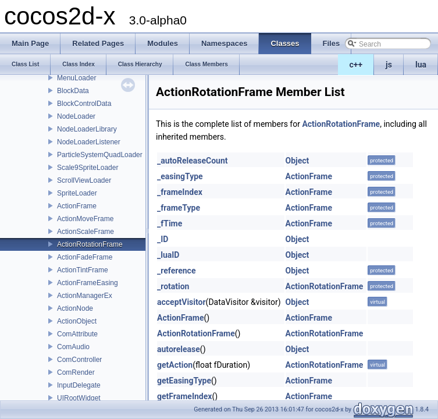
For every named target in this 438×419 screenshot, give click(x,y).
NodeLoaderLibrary (87, 129)
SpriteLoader (77, 193)
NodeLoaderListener (88, 142)
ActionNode (75, 308)
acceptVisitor (181, 302)
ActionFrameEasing (87, 283)
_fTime (169, 223)
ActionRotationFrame (90, 244)
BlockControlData (84, 104)
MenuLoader (76, 78)
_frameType (178, 207)
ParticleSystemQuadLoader (100, 155)
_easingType (180, 176)
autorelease (178, 349)
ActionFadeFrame (84, 257)
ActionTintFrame (82, 270)
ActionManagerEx (84, 296)
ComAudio (73, 347)
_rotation (173, 286)
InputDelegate (79, 385)
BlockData (73, 91)
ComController (79, 360)
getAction (175, 365)
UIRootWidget (79, 398)
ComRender (76, 372)
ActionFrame (77, 206)
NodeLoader (76, 116)
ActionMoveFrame (85, 219)
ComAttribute (77, 334)
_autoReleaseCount (192, 160)
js (389, 64)
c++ (356, 64)
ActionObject (77, 321)
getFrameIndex (184, 396)
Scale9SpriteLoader (87, 168)
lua (420, 64)
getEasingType (184, 380)
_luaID (168, 255)
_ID (162, 239)
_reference (176, 270)
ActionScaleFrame (85, 232)
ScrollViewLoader (84, 180)
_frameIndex (179, 192)
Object (297, 160)
